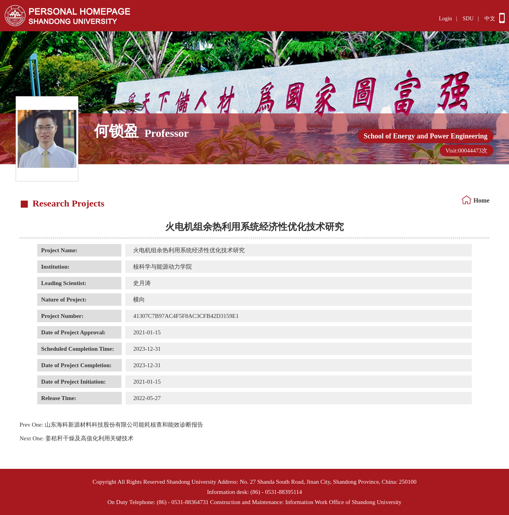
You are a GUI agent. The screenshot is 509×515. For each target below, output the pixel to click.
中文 (489, 19)
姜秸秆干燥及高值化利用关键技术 (77, 438)
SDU (468, 19)
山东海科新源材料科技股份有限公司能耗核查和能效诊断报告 (111, 425)
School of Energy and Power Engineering (425, 136)
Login (445, 19)
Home (481, 200)
